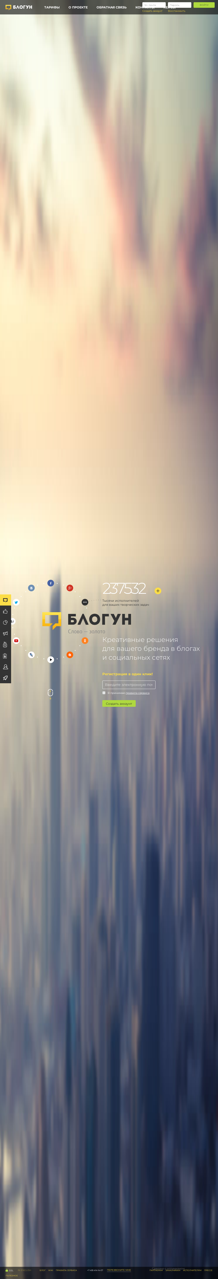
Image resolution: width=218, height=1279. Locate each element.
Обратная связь (112, 7)
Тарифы (52, 7)
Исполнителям (192, 1270)
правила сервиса (137, 693)
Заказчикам (173, 1270)
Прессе (208, 1270)
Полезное (12, 1275)
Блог (43, 1270)
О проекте (78, 7)
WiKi (50, 1270)
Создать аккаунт (119, 704)
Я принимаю (125, 693)
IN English (24, 1270)
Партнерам (156, 1270)
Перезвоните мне (119, 1270)
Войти (204, 5)
